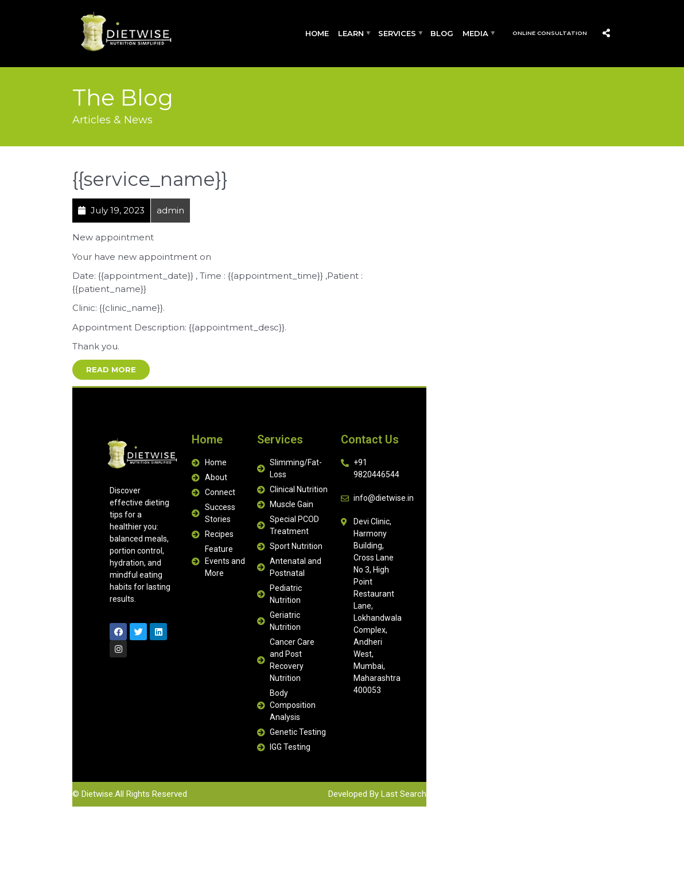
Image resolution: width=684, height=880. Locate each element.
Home (317, 33)
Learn (351, 33)
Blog (441, 33)
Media (475, 33)
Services (397, 33)
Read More (111, 369)
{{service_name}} (150, 179)
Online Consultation (549, 33)
